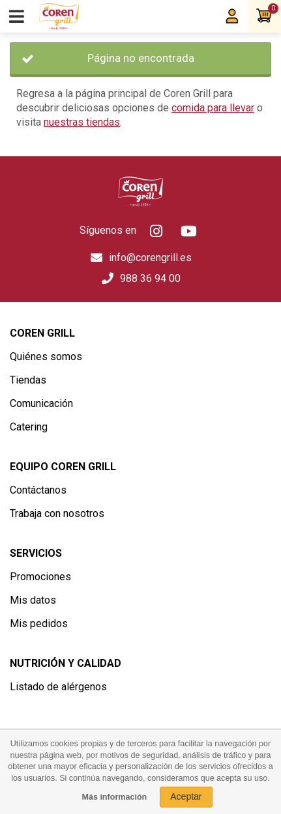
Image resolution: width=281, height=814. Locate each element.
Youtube (188, 231)
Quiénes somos (46, 356)
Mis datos (33, 600)
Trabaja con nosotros (57, 513)
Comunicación (41, 403)
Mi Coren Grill (232, 16)
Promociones (40, 576)
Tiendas (28, 380)
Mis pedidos (39, 623)
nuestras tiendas (82, 122)
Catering (29, 427)
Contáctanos (38, 490)
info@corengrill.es (150, 257)
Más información (114, 797)
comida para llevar (212, 108)
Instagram (156, 231)
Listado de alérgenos (58, 687)
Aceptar (185, 796)
